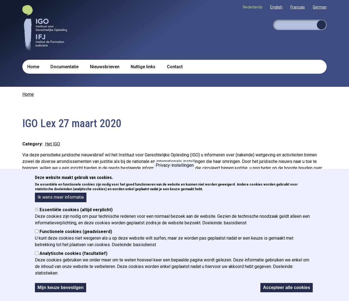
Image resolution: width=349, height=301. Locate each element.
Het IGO (52, 144)
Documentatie (64, 66)
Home (33, 66)
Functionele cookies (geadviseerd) (76, 236)
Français (297, 7)
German (320, 7)
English (276, 7)
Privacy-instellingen (175, 169)
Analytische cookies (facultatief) (73, 258)
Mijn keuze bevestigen (61, 292)
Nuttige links (143, 66)
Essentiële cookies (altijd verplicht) (76, 214)
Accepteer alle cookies (286, 292)
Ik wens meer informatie (61, 202)
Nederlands (253, 7)
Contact (175, 66)
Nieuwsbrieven (104, 66)
